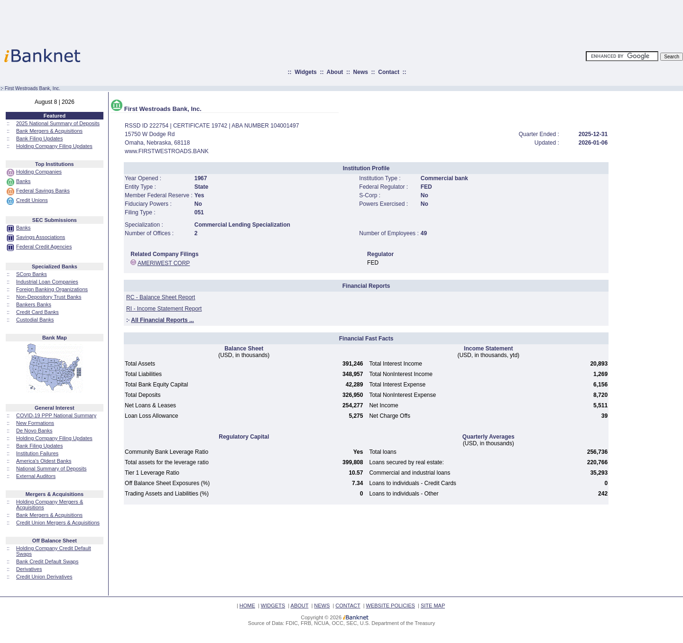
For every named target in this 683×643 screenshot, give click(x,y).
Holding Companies (39, 172)
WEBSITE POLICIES (390, 605)
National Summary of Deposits (51, 468)
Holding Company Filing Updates (54, 146)
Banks (23, 181)
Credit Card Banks (37, 312)
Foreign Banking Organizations (52, 289)
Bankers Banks (33, 304)
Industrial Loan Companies (47, 282)
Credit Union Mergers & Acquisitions (58, 522)
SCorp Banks (31, 274)
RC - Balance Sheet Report (160, 297)
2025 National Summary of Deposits (58, 123)
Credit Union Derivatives (44, 576)
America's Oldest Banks (43, 461)
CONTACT (347, 605)
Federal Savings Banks (43, 190)
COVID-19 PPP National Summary (56, 415)
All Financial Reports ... (162, 320)
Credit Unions (32, 200)
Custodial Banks (35, 319)
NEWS (322, 605)
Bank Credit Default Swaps (47, 561)
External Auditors (35, 476)
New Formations (35, 423)
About (335, 72)
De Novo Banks (34, 430)
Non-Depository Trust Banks (49, 297)
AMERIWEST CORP (164, 263)
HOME (247, 605)
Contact (388, 72)
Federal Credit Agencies (44, 246)
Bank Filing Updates (39, 138)
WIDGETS (273, 605)
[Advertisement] (383, 21)
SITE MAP (433, 605)
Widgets (306, 72)
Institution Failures (37, 453)
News (360, 72)
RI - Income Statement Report (164, 308)
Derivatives (29, 569)
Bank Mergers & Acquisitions (49, 131)
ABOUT (300, 605)
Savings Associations (40, 237)
